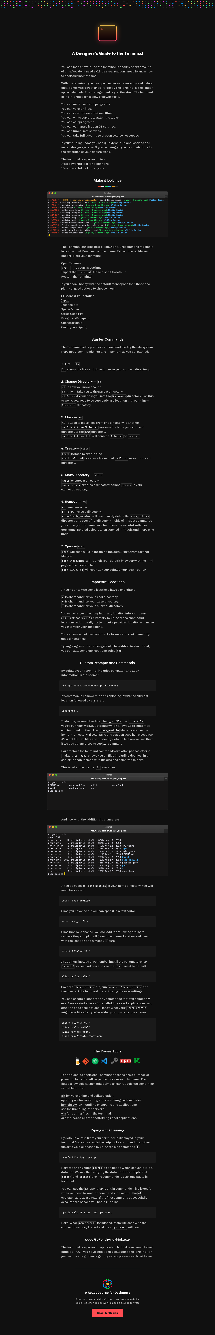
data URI (67, 1170)
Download (89, 251)
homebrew (69, 1102)
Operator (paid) (72, 323)
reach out (136, 1254)
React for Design (107, 1310)
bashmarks (101, 632)
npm (64, 1098)
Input (65, 300)
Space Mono (70, 309)
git (63, 1093)
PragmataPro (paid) (75, 318)
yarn (75, 1098)
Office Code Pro (72, 314)
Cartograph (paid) (74, 327)
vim (63, 1111)
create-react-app (74, 1116)
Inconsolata (70, 305)
